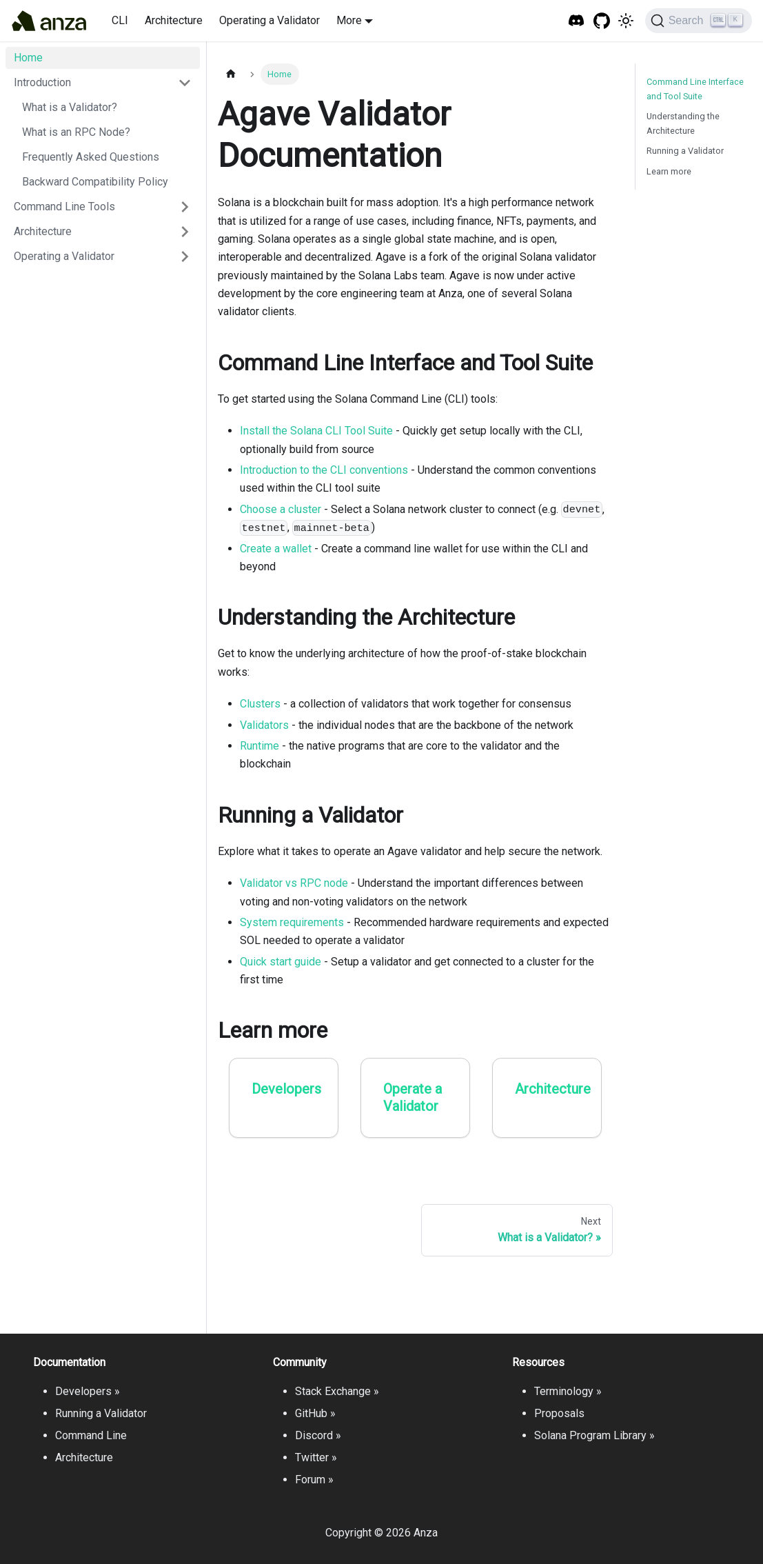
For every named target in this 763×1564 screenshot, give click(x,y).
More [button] (349, 20)
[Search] (698, 20)
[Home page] (231, 74)
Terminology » (568, 1391)
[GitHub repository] (602, 21)
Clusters (260, 703)
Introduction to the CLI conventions (324, 470)
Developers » (87, 1391)
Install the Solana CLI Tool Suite (316, 430)
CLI (120, 20)
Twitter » (316, 1457)
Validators (264, 725)
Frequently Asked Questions (90, 156)
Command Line (91, 1435)
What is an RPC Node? (76, 132)
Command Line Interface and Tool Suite (695, 89)
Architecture (174, 20)
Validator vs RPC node (294, 883)
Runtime (259, 745)
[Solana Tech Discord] (576, 21)
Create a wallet (276, 548)
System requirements (292, 922)
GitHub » (315, 1413)
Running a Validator (685, 151)
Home (28, 57)
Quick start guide (280, 961)
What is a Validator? (69, 107)
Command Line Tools (64, 206)
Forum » (314, 1479)
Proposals (559, 1413)
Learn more (669, 171)
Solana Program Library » (594, 1435)
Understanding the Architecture (683, 123)
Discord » (318, 1435)
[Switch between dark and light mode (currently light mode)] (626, 21)
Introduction (42, 82)
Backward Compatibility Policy (95, 181)
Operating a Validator (269, 20)
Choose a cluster (280, 509)
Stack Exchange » (337, 1391)
